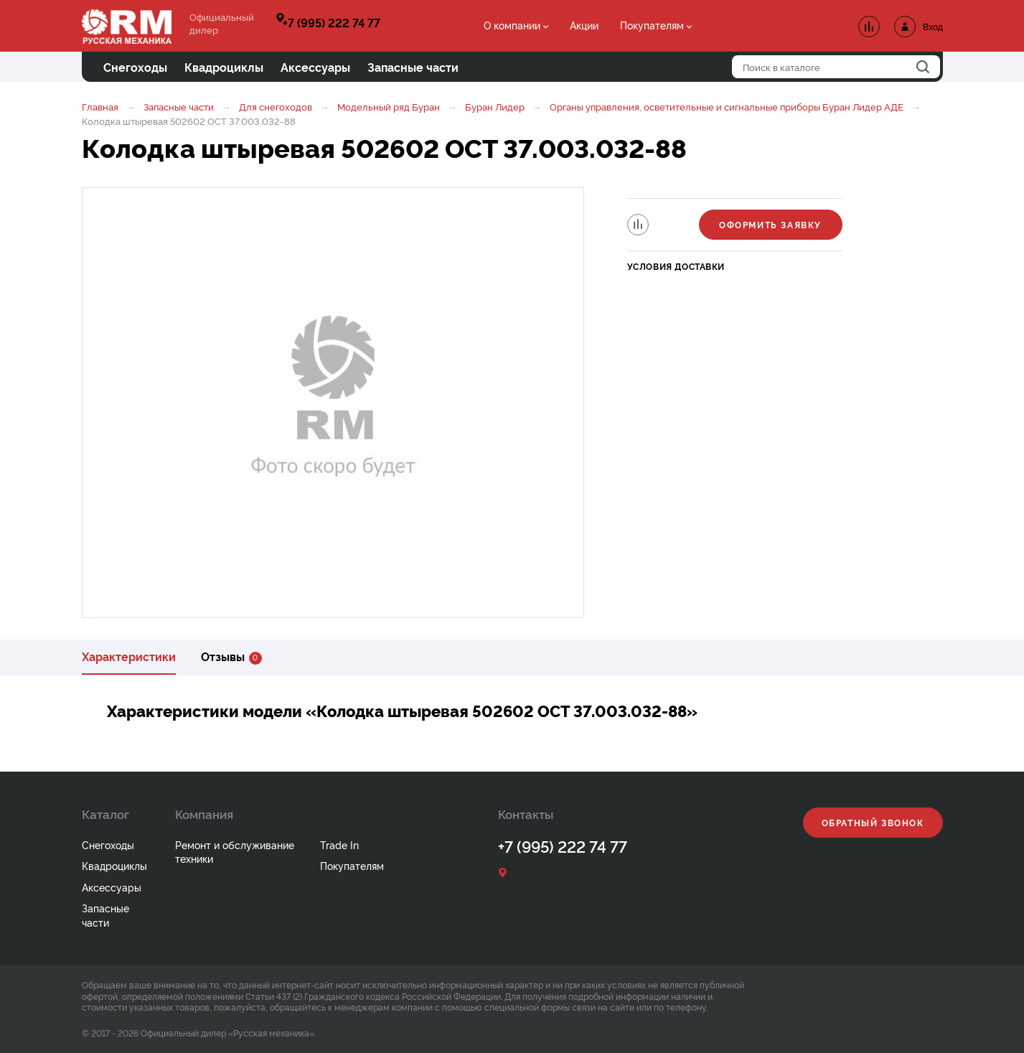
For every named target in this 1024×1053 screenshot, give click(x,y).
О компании (512, 25)
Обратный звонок (873, 822)
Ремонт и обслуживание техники (234, 852)
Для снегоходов (275, 106)
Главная (100, 106)
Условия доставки (676, 266)
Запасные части (179, 106)
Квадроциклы (114, 865)
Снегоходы (108, 844)
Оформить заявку (770, 224)
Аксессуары (111, 887)
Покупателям (652, 25)
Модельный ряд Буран (388, 106)
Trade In (339, 844)
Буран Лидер (495, 106)
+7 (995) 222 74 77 (331, 22)
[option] (333, 402)
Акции (584, 25)
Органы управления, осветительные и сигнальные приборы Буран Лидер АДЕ (726, 106)
